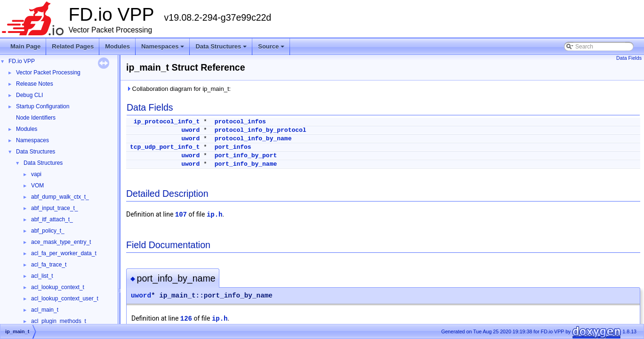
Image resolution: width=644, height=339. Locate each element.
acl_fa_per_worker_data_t (64, 253)
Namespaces (163, 49)
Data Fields (629, 58)
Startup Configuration (42, 106)
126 (186, 319)
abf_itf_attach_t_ (52, 219)
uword (190, 130)
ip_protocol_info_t (167, 121)
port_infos (233, 147)
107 (181, 214)
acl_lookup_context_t (57, 287)
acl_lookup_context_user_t (64, 298)
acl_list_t (42, 276)
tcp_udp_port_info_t (165, 147)
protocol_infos (240, 121)
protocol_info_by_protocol (260, 130)
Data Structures (221, 49)
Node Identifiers (36, 117)
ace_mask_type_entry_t (61, 242)
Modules (117, 46)
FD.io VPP (21, 61)
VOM (37, 185)
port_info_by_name (246, 164)
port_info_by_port (246, 155)
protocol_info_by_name (253, 138)
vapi (36, 174)
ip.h (215, 214)
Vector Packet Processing (48, 72)
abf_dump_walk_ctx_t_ (60, 197)
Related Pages (73, 46)
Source (272, 49)
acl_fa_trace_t (48, 264)
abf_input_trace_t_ (54, 208)
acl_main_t (44, 310)
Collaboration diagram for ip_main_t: (178, 88)
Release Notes (34, 84)
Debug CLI (29, 95)
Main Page (25, 46)
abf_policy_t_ (47, 230)
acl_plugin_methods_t (58, 321)
